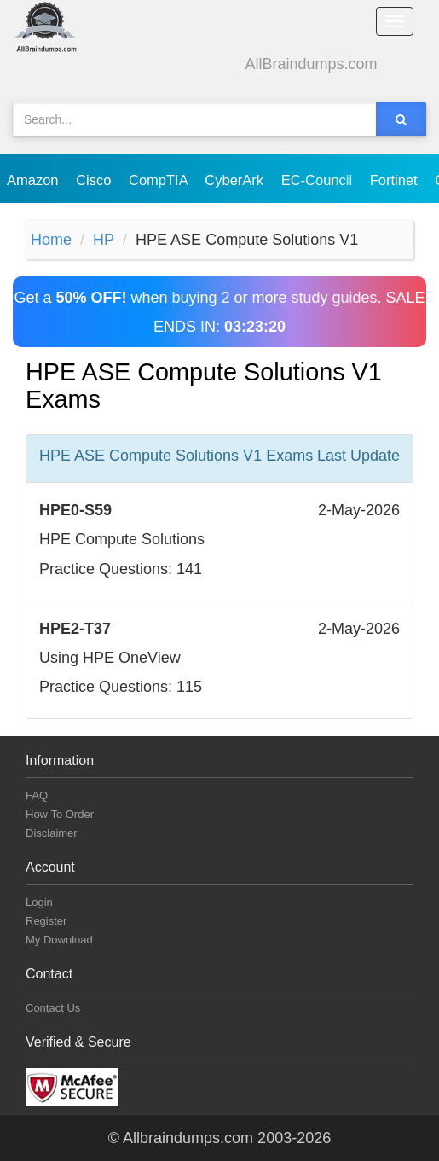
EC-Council (318, 180)
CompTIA (160, 180)
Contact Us (53, 1007)
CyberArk (236, 180)
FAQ (37, 795)
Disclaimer (52, 833)
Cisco (95, 180)
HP (103, 239)
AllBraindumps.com (311, 64)
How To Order (60, 814)
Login (39, 902)
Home (51, 239)
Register (46, 920)
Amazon (34, 180)
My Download (59, 939)
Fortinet (396, 180)
